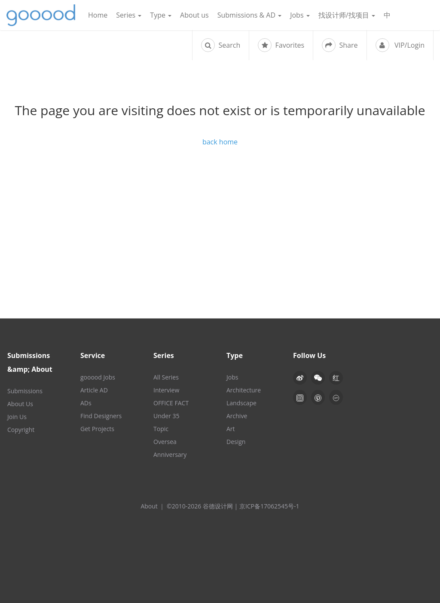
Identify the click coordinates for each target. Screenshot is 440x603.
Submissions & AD (249, 15)
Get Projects (97, 429)
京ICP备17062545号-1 (269, 506)
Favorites (281, 45)
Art (230, 429)
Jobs (300, 15)
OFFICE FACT (171, 403)
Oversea (165, 442)
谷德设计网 (40, 15)
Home (97, 15)
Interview (166, 390)
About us (194, 15)
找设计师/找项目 (346, 15)
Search (220, 45)
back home (220, 142)
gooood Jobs (97, 377)
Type (160, 15)
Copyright (20, 429)
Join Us (17, 417)
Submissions (25, 391)
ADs (86, 403)
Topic (160, 429)
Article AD (94, 390)
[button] (318, 378)
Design (235, 442)
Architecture (243, 390)
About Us (20, 404)
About (149, 506)
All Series (166, 377)
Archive (236, 416)
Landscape (241, 403)
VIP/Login (400, 45)
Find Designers (101, 416)
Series (128, 15)
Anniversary (169, 454)
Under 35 (166, 416)
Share (340, 45)
